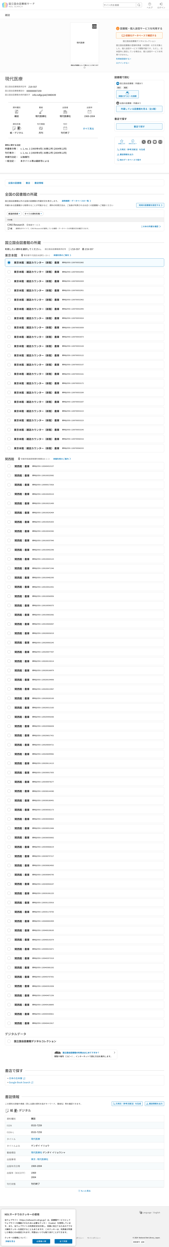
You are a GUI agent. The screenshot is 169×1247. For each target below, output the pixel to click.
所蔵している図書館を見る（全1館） (139, 108)
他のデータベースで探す (129, 159)
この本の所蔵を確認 (151, 226)
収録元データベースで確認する (139, 35)
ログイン (161, 5)
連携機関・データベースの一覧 (77, 201)
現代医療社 (36, 1152)
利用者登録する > (123, 58)
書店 (28, 182)
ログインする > (122, 62)
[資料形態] (33, 213)
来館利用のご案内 (62, 255)
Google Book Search (21, 1082)
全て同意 (63, 1241)
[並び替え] (14, 213)
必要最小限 (41, 1241)
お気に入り (121, 142)
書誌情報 (38, 182)
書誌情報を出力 (125, 154)
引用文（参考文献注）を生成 (131, 149)
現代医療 (35, 1138)
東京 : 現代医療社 (39, 1159)
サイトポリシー (94, 1237)
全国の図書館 (14, 182)
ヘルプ (150, 5)
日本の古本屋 (17, 1078)
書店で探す (139, 126)
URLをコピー (133, 142)
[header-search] (122, 5)
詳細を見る (10, 1241)
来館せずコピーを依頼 (127, 94)
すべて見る (88, 128)
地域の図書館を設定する (151, 205)
